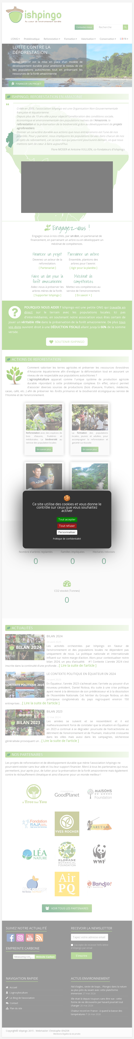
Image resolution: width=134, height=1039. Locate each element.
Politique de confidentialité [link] (67, 538)
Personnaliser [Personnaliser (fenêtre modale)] (67, 532)
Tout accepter (67, 519)
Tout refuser (67, 526)
